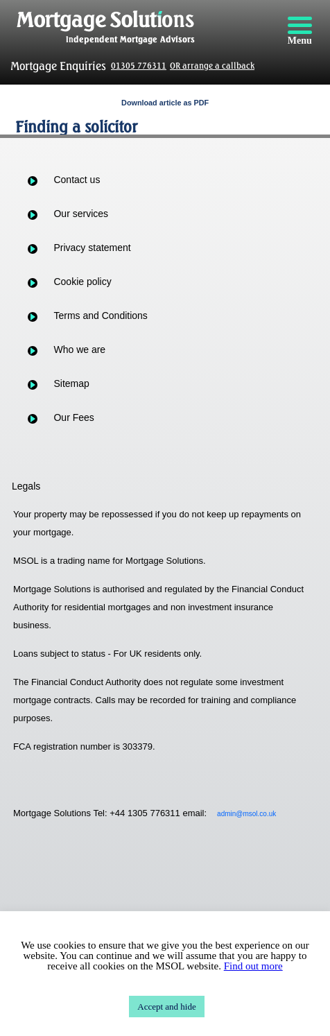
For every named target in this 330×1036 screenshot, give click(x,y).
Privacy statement (91, 247)
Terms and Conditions (100, 315)
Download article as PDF (165, 102)
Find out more (253, 966)
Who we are (79, 349)
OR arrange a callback (212, 65)
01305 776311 (138, 65)
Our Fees (73, 417)
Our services (80, 213)
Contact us (76, 179)
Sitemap (71, 383)
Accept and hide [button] (166, 1006)
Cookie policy (82, 281)
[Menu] (299, 31)
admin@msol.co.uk (246, 814)
